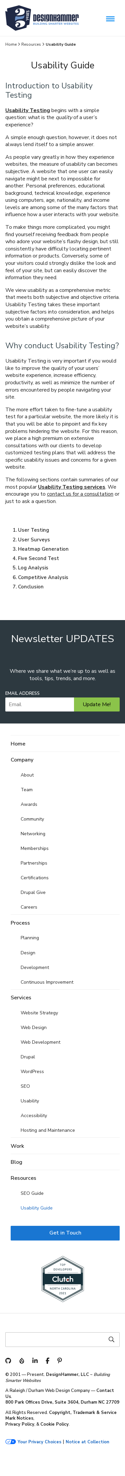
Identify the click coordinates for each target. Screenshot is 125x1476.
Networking (33, 834)
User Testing (33, 530)
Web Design (34, 1027)
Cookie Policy (54, 1424)
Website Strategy (39, 1013)
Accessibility (34, 1115)
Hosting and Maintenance (48, 1130)
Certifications (35, 878)
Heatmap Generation (43, 549)
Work (17, 1146)
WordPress (32, 1071)
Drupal (28, 1057)
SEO (25, 1086)
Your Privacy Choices (39, 1442)
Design (28, 953)
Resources (31, 44)
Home (11, 44)
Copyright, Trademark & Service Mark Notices (61, 1416)
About (27, 775)
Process (20, 923)
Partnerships (34, 863)
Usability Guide (37, 1208)
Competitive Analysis (43, 577)
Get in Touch (65, 1233)
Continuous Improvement (47, 982)
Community (32, 819)
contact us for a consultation (80, 494)
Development (35, 967)
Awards (29, 804)
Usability (30, 1101)
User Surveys (34, 539)
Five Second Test (38, 558)
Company (22, 760)
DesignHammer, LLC (67, 1375)
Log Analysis (33, 567)
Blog (16, 1162)
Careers (29, 907)
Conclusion (31, 586)
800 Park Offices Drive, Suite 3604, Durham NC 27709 (62, 1402)
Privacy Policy (19, 1424)
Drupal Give (33, 892)
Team (27, 790)
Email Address (22, 693)
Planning (30, 938)
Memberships (35, 848)
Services (21, 997)
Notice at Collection (87, 1442)
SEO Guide (32, 1193)
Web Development (40, 1042)
